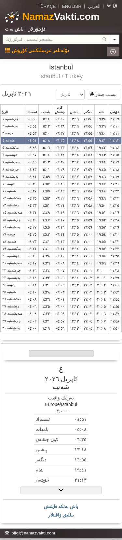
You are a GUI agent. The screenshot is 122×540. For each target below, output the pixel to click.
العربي (94, 6)
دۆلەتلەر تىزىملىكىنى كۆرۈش (37, 50)
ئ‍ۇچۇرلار (36, 29)
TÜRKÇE (47, 6)
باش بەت (14, 29)
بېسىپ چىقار (103, 94)
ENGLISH (71, 6)
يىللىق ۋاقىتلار (61, 515)
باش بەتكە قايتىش (61, 506)
